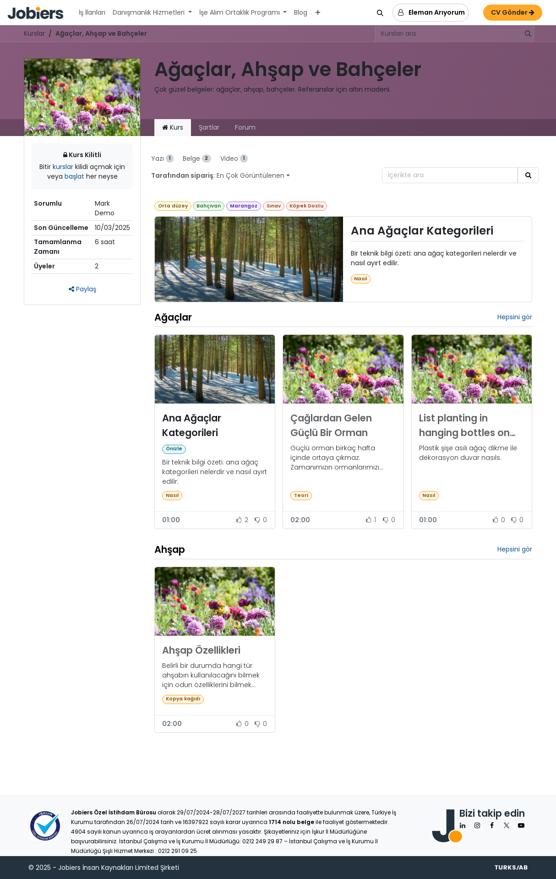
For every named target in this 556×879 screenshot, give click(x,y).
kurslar (64, 166)
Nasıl (360, 278)
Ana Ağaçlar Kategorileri (422, 231)
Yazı (162, 158)
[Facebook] (491, 825)
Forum (245, 127)
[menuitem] (92, 12)
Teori (301, 495)
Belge (197, 158)
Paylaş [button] (82, 289)
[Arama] (525, 34)
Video (234, 158)
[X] (506, 825)
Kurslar (34, 33)
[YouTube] (521, 825)
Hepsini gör (514, 317)
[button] (380, 13)
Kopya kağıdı (183, 698)
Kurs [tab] (172, 127)
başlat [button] (75, 176)
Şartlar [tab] (209, 127)
